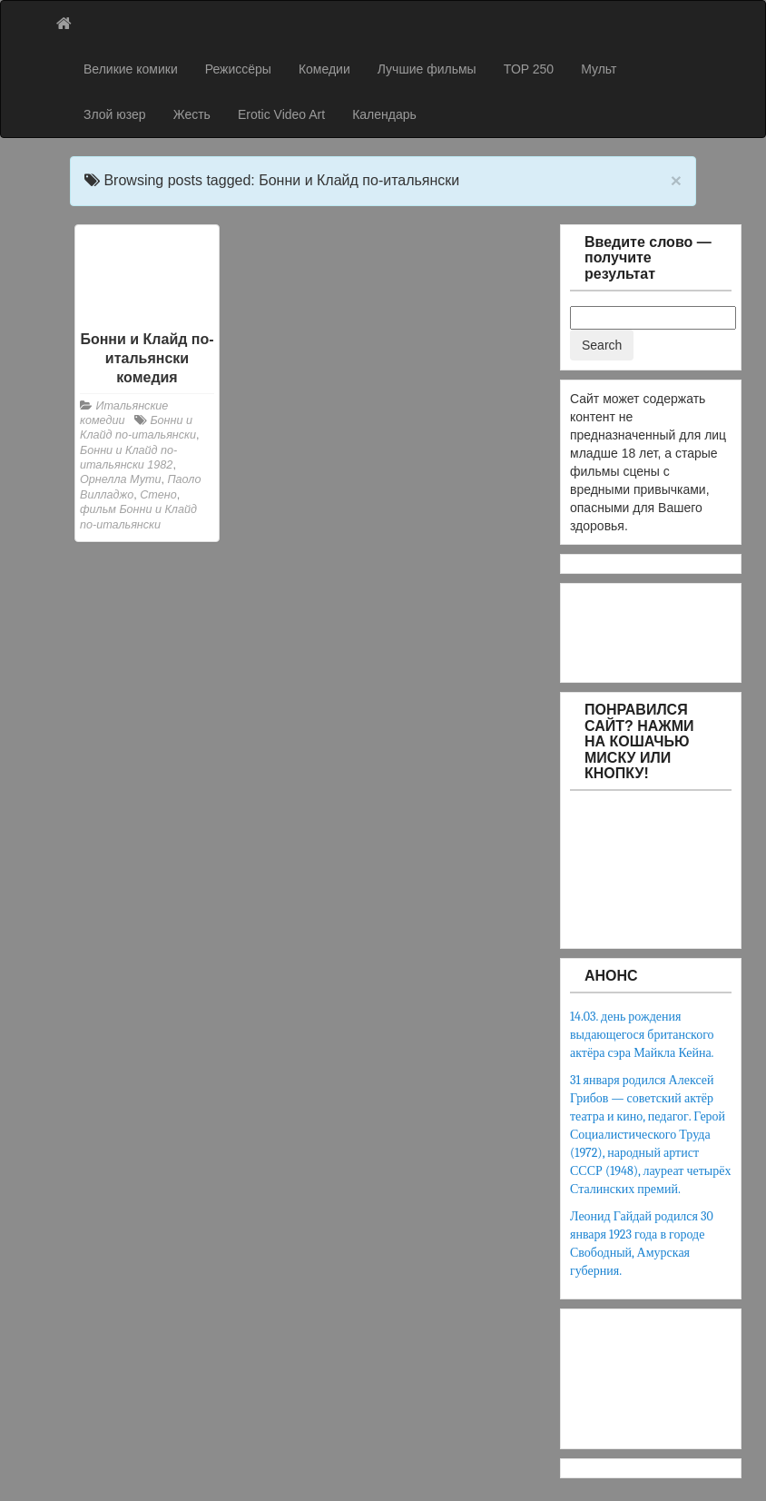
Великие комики (130, 69)
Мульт (598, 69)
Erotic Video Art (281, 114)
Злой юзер (114, 114)
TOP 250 (529, 69)
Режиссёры (238, 69)
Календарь (384, 114)
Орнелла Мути (120, 479)
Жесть (192, 114)
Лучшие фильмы (427, 69)
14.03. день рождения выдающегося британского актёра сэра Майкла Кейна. (642, 1035)
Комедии (324, 69)
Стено (158, 495)
